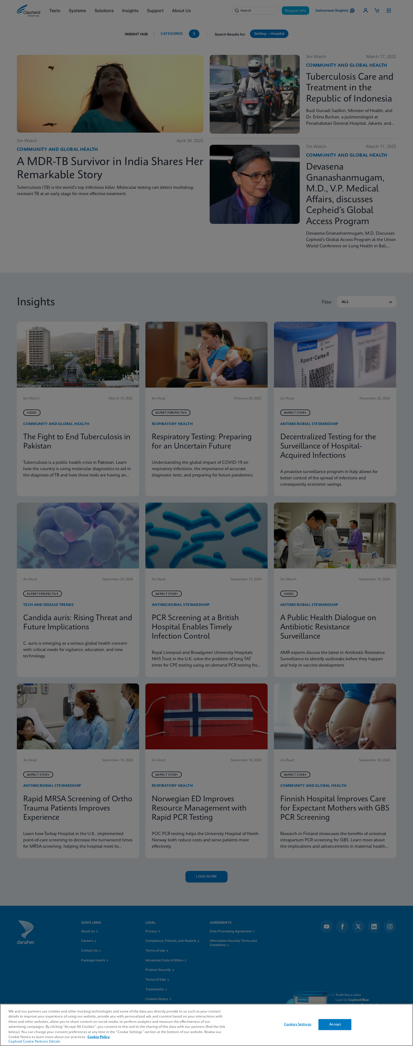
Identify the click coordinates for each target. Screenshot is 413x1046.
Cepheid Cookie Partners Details (34, 1041)
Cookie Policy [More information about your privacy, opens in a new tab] (98, 1037)
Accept (335, 1024)
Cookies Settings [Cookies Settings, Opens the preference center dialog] (297, 1024)
